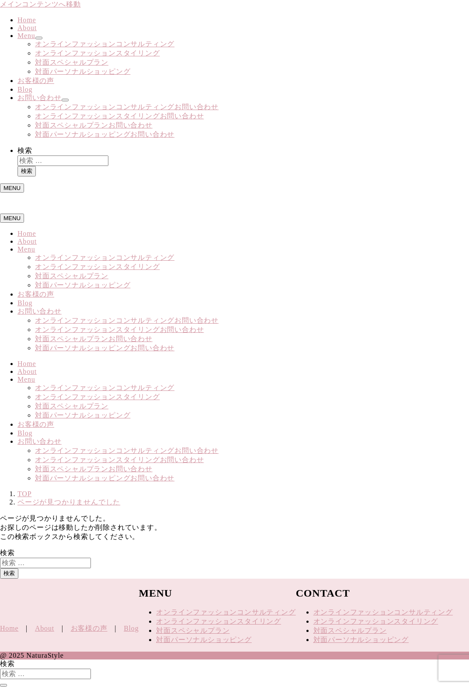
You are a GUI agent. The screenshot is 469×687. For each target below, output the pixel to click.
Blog (24, 89)
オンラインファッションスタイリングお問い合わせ (119, 116)
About (27, 27)
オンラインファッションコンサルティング (104, 44)
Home (26, 20)
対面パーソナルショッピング (82, 71)
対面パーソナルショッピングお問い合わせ (104, 134)
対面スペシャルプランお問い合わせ (94, 125)
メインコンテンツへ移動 (40, 4)
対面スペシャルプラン (71, 62)
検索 (24, 150)
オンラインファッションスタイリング (97, 53)
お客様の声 (35, 80)
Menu (26, 35)
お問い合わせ (39, 97)
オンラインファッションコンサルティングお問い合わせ (127, 106)
